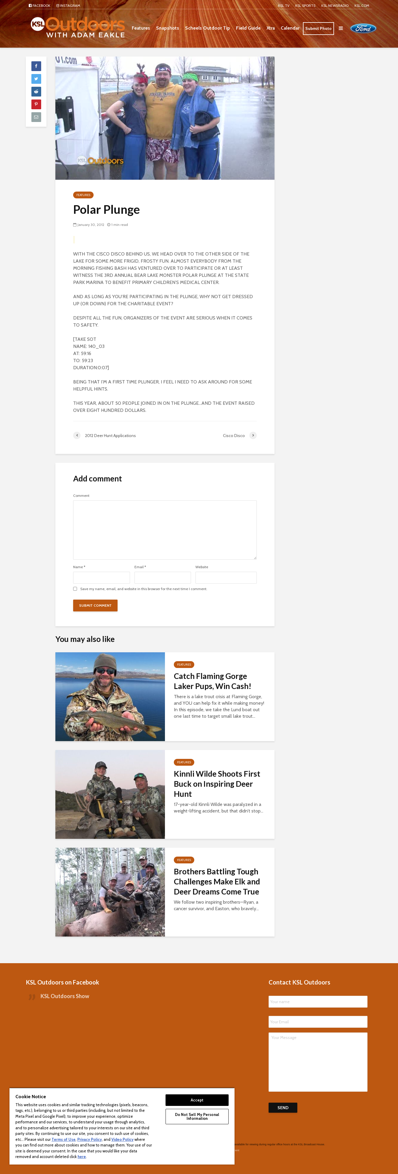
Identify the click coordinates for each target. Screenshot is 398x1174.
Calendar (290, 28)
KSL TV (283, 5)
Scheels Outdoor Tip (207, 28)
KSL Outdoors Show (65, 987)
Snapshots (167, 28)
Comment (81, 495)
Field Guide (248, 28)
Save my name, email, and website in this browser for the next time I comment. (143, 589)
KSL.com (361, 5)
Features (141, 28)
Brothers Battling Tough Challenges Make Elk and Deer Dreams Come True (217, 881)
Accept (197, 1100)
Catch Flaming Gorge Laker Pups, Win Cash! (212, 681)
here (82, 1156)
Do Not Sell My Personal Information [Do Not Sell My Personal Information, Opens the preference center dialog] (197, 1116)
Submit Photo (318, 28)
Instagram (68, 5)
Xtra (271, 28)
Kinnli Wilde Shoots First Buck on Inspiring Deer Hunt (217, 784)
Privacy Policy (89, 1139)
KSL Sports (305, 5)
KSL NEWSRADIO (335, 5)
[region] (122, 1126)
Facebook (39, 5)
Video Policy (122, 1139)
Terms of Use (64, 1139)
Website (201, 567)
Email (140, 567)
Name (79, 567)
